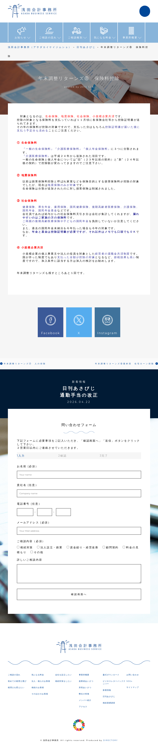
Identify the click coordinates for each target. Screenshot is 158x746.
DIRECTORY (110, 740)
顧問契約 (111, 547)
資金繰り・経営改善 (82, 547)
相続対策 (25, 547)
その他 (36, 552)
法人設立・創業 (50, 547)
